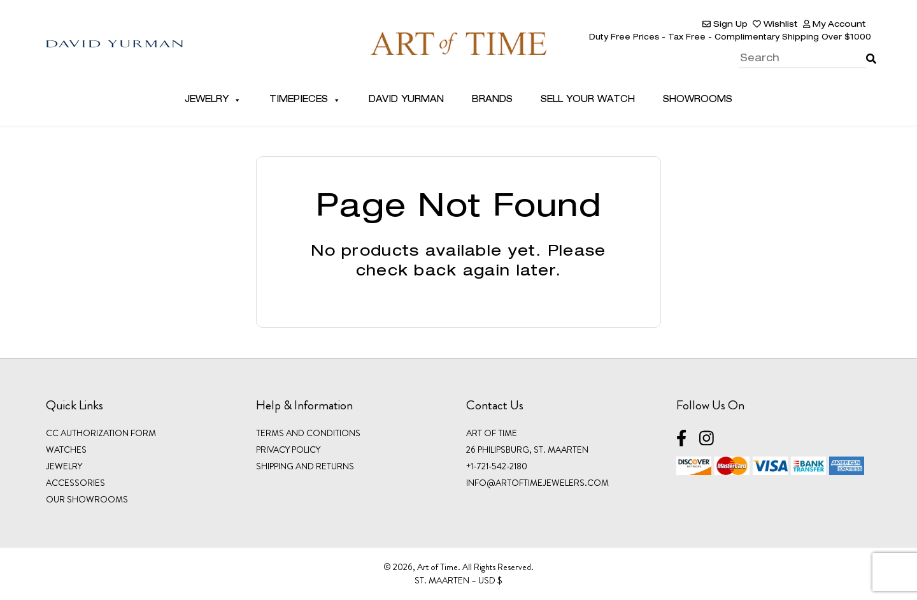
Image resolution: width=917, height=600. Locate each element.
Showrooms (697, 100)
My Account (834, 25)
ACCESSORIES (75, 482)
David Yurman (406, 100)
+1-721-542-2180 (496, 466)
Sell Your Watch (588, 100)
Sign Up (725, 25)
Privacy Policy (288, 449)
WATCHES (66, 449)
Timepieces (305, 100)
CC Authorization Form (101, 433)
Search (868, 50)
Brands (492, 100)
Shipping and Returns (305, 466)
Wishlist (775, 25)
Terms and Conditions (308, 433)
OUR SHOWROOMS (87, 499)
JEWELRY (64, 466)
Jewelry (213, 100)
